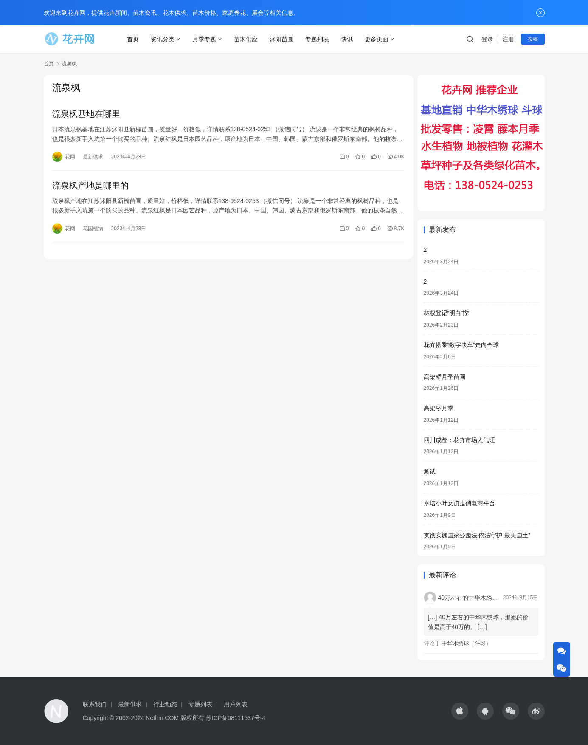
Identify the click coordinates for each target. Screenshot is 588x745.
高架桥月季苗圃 (444, 376)
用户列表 (236, 704)
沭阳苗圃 (282, 39)
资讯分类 (163, 39)
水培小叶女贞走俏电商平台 (459, 503)
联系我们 (95, 704)
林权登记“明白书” (446, 313)
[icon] (459, 711)
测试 (430, 471)
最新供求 (93, 157)
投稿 (533, 39)
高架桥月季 (438, 408)
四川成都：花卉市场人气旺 (459, 440)
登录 (487, 39)
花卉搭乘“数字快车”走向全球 (461, 344)
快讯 (347, 39)
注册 (508, 39)
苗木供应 (246, 39)
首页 (133, 39)
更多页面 (377, 39)
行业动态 (165, 704)
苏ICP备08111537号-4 (235, 717)
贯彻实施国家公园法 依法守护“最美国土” (477, 535)
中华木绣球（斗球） (466, 643)
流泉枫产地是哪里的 (90, 185)
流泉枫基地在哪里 (86, 114)
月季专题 (205, 39)
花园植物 (93, 228)
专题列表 (317, 39)
